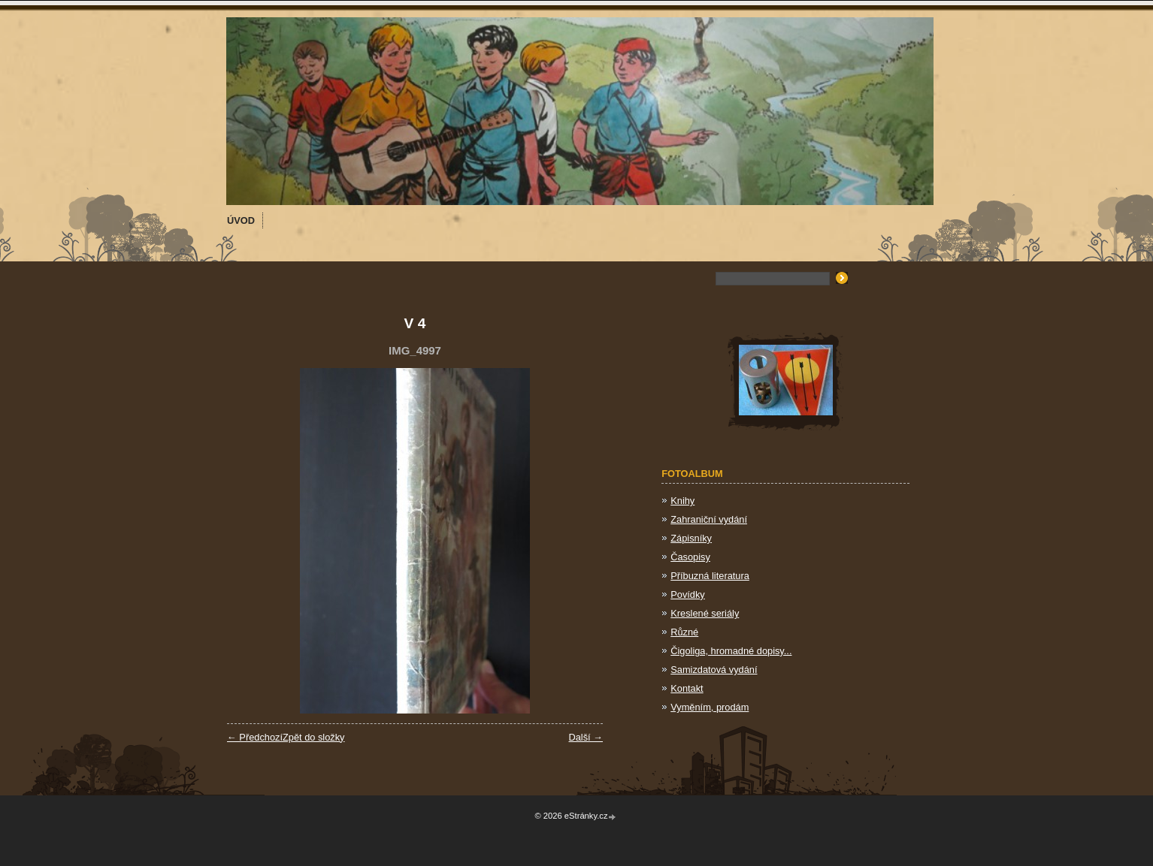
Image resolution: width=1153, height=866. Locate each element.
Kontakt (686, 688)
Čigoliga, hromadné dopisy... (730, 650)
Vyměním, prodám (709, 707)
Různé (684, 632)
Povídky (687, 594)
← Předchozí (255, 737)
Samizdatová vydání (713, 669)
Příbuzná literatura (709, 575)
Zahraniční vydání (708, 519)
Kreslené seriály (704, 613)
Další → (585, 737)
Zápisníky (691, 538)
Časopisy (690, 557)
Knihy (682, 500)
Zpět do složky (314, 737)
